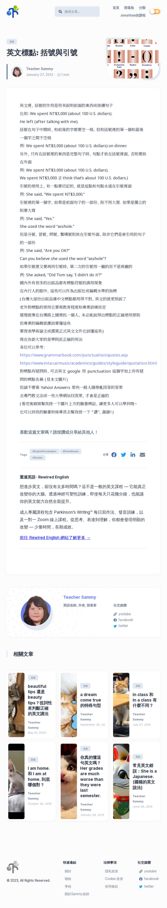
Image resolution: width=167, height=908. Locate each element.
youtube (122, 615)
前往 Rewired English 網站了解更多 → (55, 539)
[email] (142, 456)
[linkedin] (132, 456)
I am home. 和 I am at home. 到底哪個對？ (39, 779)
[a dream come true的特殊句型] (69, 706)
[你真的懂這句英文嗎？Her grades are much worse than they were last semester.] (69, 783)
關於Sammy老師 (77, 896)
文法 (12, 41)
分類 (142, 8)
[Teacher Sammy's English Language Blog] (29, 11)
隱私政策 (111, 873)
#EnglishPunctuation (45, 451)
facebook (123, 621)
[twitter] (122, 456)
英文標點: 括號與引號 (42, 52)
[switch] (155, 11)
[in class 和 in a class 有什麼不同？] (121, 706)
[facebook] (112, 456)
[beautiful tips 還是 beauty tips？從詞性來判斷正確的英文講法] (16, 706)
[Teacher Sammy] (18, 72)
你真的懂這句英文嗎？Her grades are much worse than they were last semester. (91, 778)
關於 (68, 873)
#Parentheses (74, 451)
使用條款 (111, 888)
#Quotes (38, 458)
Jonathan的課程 (132, 15)
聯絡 (68, 881)
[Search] (79, 11)
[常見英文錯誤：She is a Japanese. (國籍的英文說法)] (121, 783)
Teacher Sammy (79, 598)
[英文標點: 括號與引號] (133, 59)
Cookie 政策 (114, 881)
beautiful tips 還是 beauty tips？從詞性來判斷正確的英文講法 (40, 702)
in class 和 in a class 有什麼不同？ (145, 702)
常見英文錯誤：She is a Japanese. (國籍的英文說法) (145, 778)
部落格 (129, 8)
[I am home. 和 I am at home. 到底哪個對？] (16, 783)
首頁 (116, 8)
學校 (68, 888)
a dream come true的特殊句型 (90, 702)
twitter (121, 627)
